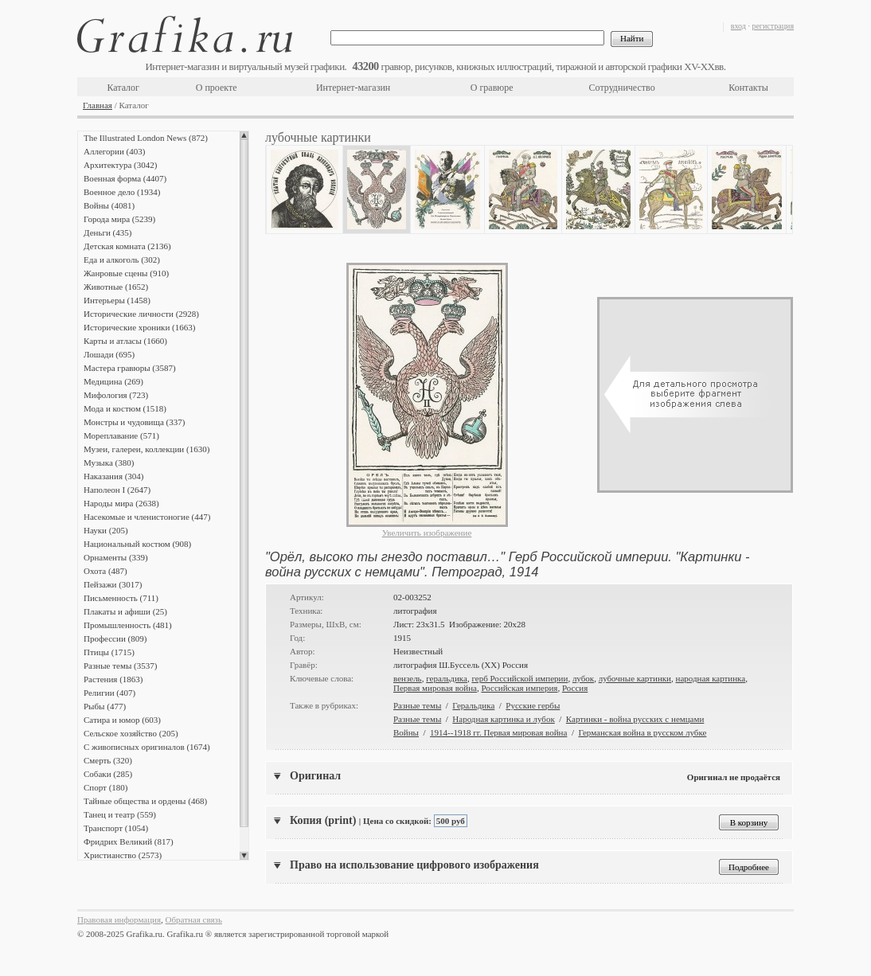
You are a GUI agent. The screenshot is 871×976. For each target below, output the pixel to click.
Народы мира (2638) (121, 503)
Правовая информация (119, 919)
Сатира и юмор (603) (122, 719)
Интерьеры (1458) (117, 300)
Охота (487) (105, 571)
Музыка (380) (109, 462)
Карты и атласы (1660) (125, 341)
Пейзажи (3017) (113, 584)
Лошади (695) (109, 354)
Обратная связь (194, 919)
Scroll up (244, 135)
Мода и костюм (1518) (125, 408)
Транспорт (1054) (116, 828)
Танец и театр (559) (120, 814)
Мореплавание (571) (121, 435)
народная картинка (711, 678)
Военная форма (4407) (125, 178)
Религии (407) (109, 692)
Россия (575, 688)
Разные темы (417, 705)
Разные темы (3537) (120, 665)
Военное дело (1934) (122, 192)
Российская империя (519, 688)
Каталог (123, 87)
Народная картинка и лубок (503, 719)
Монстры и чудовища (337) (134, 422)
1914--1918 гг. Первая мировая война (498, 732)
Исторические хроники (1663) (139, 327)
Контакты (748, 87)
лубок (583, 678)
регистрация (773, 25)
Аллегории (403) (114, 151)
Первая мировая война (435, 688)
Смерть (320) (108, 760)
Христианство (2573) (123, 855)
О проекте (216, 87)
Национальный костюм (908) (137, 544)
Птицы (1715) (109, 652)
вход (738, 25)
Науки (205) (106, 530)
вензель (407, 678)
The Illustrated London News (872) (146, 137)
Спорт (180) (105, 787)
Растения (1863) (113, 679)
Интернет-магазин (353, 87)
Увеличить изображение (427, 532)
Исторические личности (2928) (141, 313)
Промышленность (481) (128, 625)
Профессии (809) (115, 638)
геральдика (446, 678)
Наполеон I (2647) (117, 489)
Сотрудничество (622, 87)
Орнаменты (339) (116, 557)
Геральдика (473, 705)
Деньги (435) (107, 232)
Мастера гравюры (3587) (130, 368)
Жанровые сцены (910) (126, 273)
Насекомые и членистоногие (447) (147, 516)
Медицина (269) (113, 381)
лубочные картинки (635, 678)
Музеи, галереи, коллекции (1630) (146, 449)
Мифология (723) (116, 395)
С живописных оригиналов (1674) (147, 747)
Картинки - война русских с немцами (635, 719)
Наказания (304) (114, 476)
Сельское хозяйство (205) (131, 733)
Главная (97, 105)
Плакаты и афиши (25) (125, 611)
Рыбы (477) (105, 706)
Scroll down (244, 856)
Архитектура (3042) (120, 165)
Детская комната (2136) (127, 246)
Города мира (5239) (119, 219)
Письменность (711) (121, 598)
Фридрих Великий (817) (129, 841)
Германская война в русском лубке (642, 732)
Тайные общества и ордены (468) (145, 801)
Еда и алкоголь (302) (122, 259)
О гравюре (492, 87)
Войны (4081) (109, 205)
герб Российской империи (519, 678)
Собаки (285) (108, 774)
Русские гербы (533, 705)
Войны (406, 732)
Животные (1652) (116, 286)
